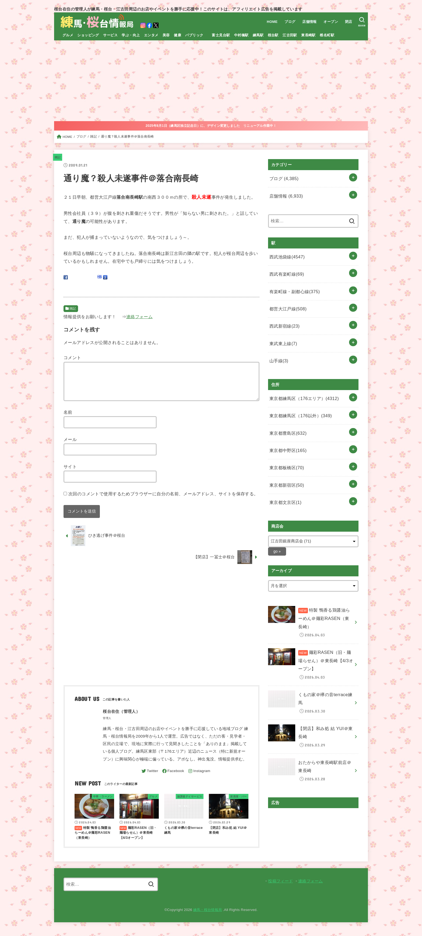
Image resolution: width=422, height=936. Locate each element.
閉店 (347, 22)
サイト (70, 473)
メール (70, 445)
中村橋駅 (241, 35)
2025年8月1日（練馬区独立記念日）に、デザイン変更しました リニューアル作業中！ (211, 126)
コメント (72, 357)
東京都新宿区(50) (285, 458)
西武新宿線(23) (283, 314)
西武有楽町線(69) (285, 267)
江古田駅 (290, 35)
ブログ (288, 22)
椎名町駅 (327, 35)
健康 (177, 35)
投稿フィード (280, 888)
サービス (110, 35)
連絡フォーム (139, 316)
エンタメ (151, 35)
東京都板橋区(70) (285, 443)
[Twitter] (147, 777)
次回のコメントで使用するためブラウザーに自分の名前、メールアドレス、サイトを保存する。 (163, 500)
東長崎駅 (308, 35)
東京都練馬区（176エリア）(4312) (301, 381)
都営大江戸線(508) (286, 298)
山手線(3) (278, 345)
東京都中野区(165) (286, 427)
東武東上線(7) (282, 329)
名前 (68, 418)
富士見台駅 (221, 35)
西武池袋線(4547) (285, 252)
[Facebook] (173, 777)
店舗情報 (308, 22)
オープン (330, 22)
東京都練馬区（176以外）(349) (298, 396)
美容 (166, 35)
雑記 (58, 157)
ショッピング (88, 35)
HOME (271, 22)
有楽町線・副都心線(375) (292, 283)
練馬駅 (258, 35)
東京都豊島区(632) (286, 412)
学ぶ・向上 (131, 35)
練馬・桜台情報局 (207, 916)
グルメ (67, 35)
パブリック (194, 35)
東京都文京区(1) (284, 474)
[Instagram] (201, 777)
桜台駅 (273, 35)
